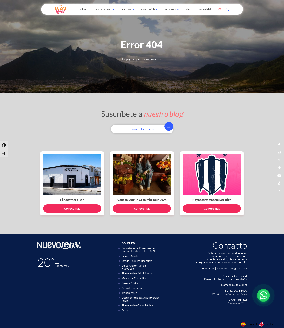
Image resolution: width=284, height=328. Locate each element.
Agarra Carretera (103, 9)
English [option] (270, 323)
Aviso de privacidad (132, 288)
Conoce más (72, 208)
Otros (125, 310)
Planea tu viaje (148, 9)
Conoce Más (170, 9)
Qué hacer (126, 9)
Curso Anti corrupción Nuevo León (134, 267)
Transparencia (129, 292)
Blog (187, 9)
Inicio (83, 9)
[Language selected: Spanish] (258, 324)
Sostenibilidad (206, 9)
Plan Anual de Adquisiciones (137, 273)
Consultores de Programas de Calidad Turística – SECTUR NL (139, 250)
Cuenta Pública (130, 283)
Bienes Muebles (130, 256)
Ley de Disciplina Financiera (137, 260)
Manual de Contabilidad (135, 278)
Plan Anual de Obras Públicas (138, 305)
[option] (266, 324)
